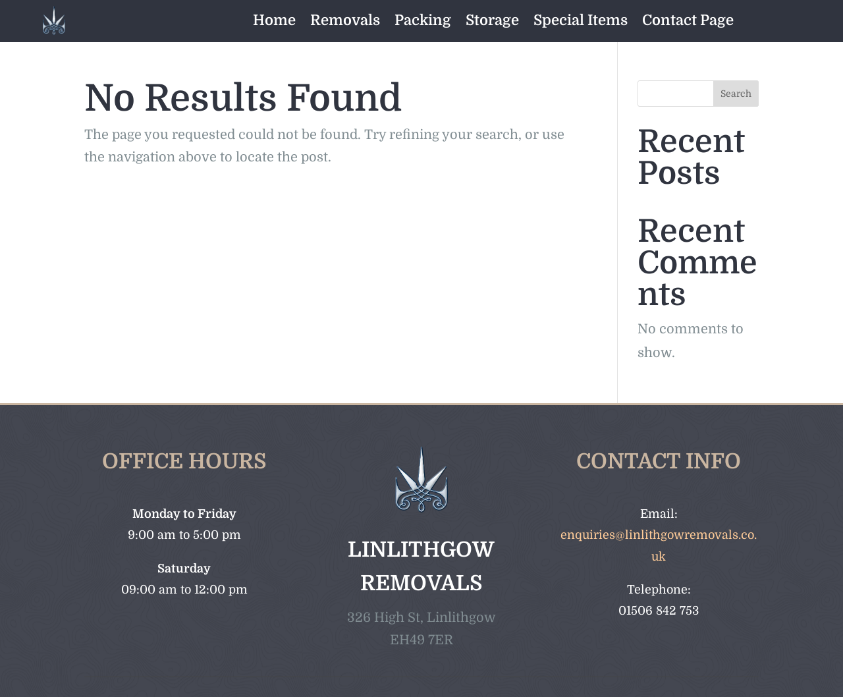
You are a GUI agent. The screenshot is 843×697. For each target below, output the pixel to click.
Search (736, 93)
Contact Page (688, 20)
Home (274, 20)
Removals (345, 20)
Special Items (580, 20)
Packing (422, 20)
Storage (492, 20)
